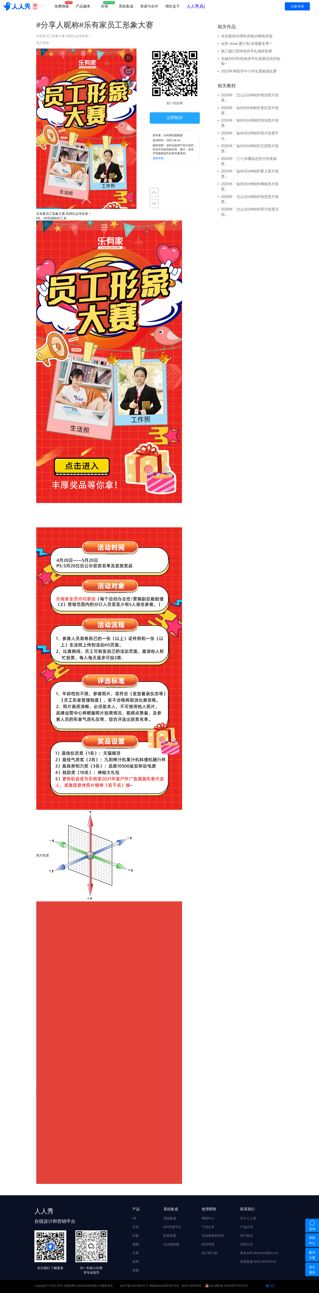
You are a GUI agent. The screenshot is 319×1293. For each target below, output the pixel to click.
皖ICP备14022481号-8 (134, 1285)
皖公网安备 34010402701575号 (227, 1285)
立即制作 (175, 117)
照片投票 (42, 43)
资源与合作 (149, 6)
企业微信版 (171, 1244)
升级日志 (246, 1244)
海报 (135, 1244)
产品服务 (83, 6)
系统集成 (126, 6)
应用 (135, 1261)
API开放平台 (172, 1227)
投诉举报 (208, 1244)
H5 (134, 1218)
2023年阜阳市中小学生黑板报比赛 (249, 71)
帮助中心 (208, 1218)
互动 (135, 1227)
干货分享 (208, 1227)
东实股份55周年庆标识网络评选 (247, 36)
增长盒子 (172, 6)
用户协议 (246, 1235)
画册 (135, 1270)
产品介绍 (246, 1227)
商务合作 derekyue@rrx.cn (259, 1253)
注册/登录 (297, 6)
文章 (135, 1253)
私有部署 (169, 1235)
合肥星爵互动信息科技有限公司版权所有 (88, 1285)
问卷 (135, 1235)
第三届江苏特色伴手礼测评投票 (246, 51)
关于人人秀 (248, 1218)
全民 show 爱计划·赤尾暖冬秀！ (247, 44)
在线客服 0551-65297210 (258, 1261)
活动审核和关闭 (213, 1235)
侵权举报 (158, 158)
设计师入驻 (210, 1253)
